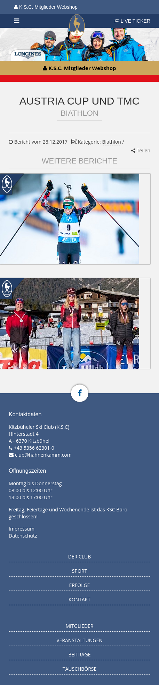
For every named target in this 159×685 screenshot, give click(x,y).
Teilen (140, 150)
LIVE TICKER (132, 21)
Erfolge (79, 585)
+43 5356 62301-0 (34, 447)
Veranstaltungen (79, 640)
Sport (79, 571)
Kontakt (79, 599)
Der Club (79, 556)
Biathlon (111, 141)
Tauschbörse (80, 668)
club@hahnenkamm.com (43, 454)
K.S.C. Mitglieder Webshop (46, 7)
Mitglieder (80, 626)
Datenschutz (23, 535)
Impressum (21, 528)
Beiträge (80, 654)
